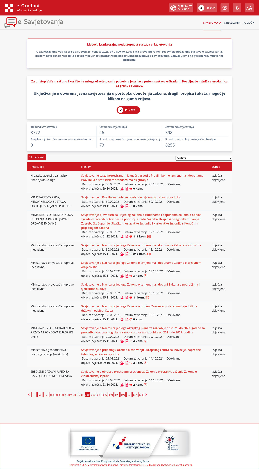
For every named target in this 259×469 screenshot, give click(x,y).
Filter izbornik (37, 157)
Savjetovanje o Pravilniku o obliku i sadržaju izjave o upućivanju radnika (131, 197)
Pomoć (247, 22)
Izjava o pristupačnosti (180, 464)
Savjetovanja (212, 22)
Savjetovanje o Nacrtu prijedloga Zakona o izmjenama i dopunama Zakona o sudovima (141, 245)
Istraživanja (232, 22)
